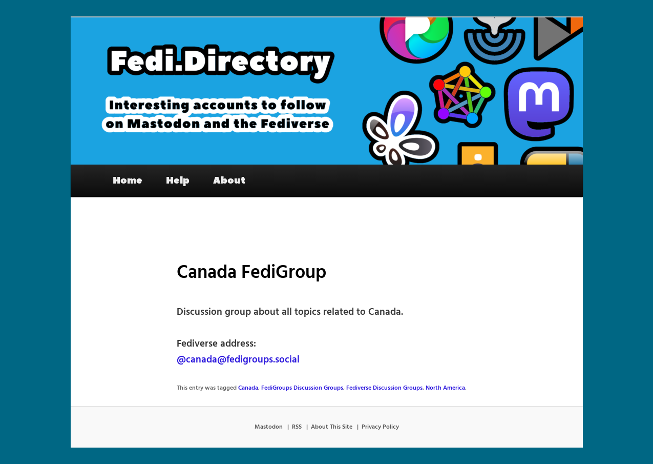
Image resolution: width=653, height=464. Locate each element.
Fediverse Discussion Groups (384, 388)
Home (127, 180)
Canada (248, 388)
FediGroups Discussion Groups (302, 388)
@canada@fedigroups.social (238, 360)
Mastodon (269, 427)
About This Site (331, 427)
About (229, 180)
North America (445, 388)
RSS (297, 427)
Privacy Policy (380, 427)
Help (177, 180)
